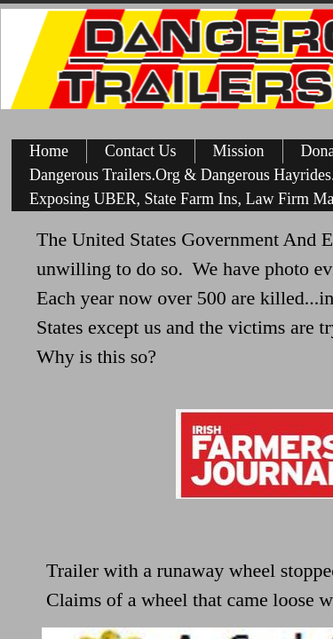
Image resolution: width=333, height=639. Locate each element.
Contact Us (141, 151)
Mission (239, 151)
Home (48, 151)
